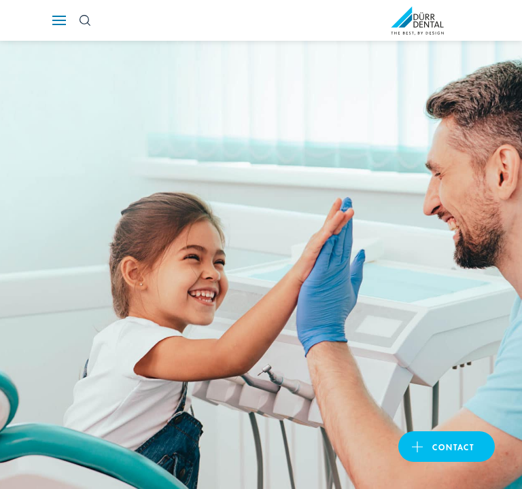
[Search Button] (85, 20)
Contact (453, 446)
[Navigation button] (59, 20)
